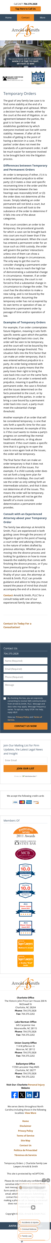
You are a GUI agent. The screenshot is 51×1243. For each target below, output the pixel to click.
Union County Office (26, 1042)
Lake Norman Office (25, 1021)
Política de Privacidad (25, 1150)
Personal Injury (36, 1084)
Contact (25, 17)
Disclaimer (25, 1125)
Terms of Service (25, 1135)
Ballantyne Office (25, 1063)
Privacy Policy (22, 717)
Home (8, 17)
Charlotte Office (25, 997)
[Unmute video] (33, 1207)
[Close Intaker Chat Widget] (48, 1180)
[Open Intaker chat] (22, 1241)
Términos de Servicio (25, 1155)
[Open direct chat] (44, 1180)
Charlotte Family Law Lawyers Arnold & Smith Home (25, 30)
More (42, 17)
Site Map (25, 1140)
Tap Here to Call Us (25, 8)
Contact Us (10, 648)
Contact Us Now (25, 726)
